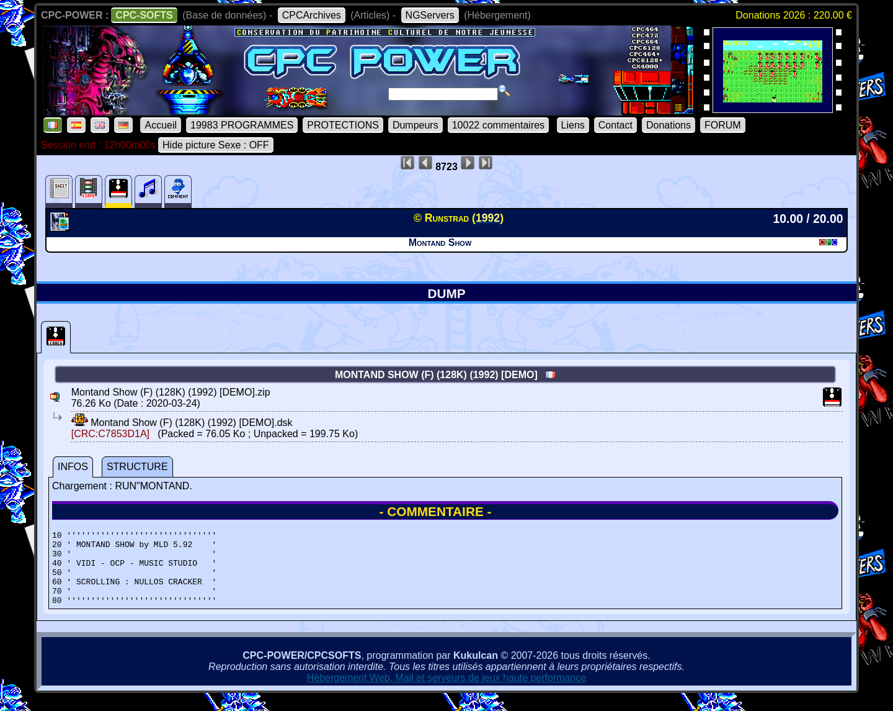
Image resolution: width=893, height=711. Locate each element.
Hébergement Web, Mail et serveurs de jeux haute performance (447, 692)
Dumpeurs (415, 125)
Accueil (160, 125)
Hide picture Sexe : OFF (215, 145)
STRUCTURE (137, 466)
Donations (668, 125)
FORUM (722, 125)
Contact (615, 125)
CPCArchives (311, 15)
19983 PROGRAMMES (241, 125)
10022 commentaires (498, 125)
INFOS (73, 466)
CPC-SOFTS (143, 15)
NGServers (430, 15)
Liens (573, 125)
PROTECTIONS (343, 125)
